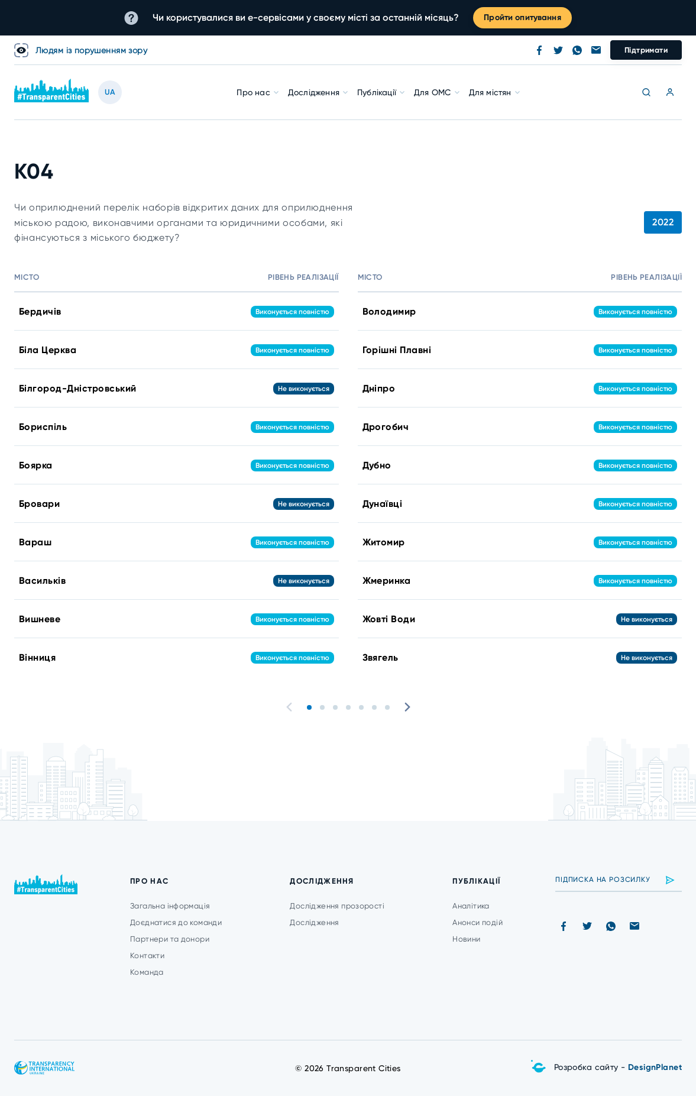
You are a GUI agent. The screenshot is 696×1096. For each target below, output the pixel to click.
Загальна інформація (170, 905)
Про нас (253, 92)
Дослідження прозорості (337, 905)
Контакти (147, 955)
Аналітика (471, 905)
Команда (147, 972)
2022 (663, 222)
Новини (466, 939)
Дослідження (313, 92)
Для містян (490, 92)
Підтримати (646, 50)
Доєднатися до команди (176, 922)
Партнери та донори (169, 939)
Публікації (376, 92)
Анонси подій (477, 922)
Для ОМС (432, 92)
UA (110, 92)
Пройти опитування (522, 17)
